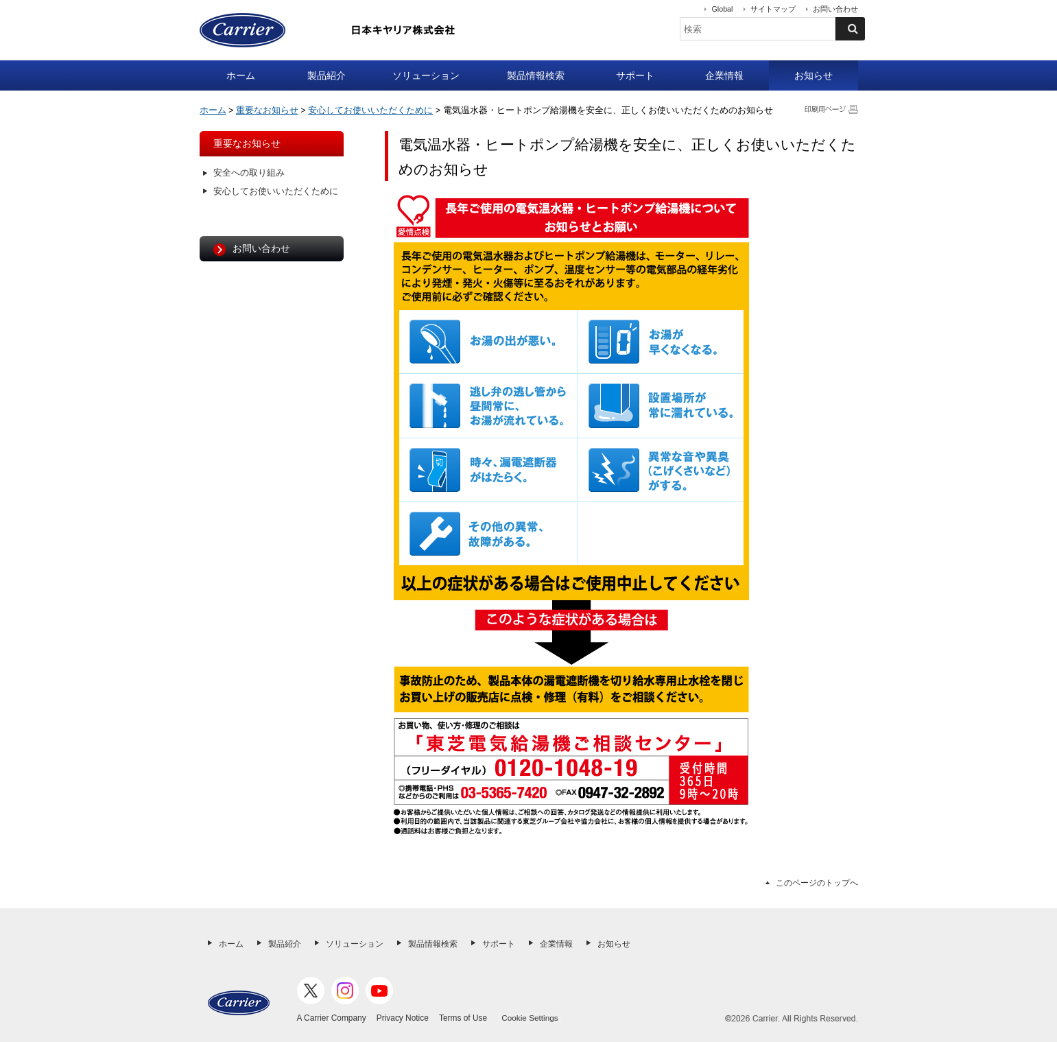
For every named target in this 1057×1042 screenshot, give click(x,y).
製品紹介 (326, 75)
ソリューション (426, 75)
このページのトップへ (817, 883)
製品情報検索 (536, 75)
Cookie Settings (529, 1017)
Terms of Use (463, 1018)
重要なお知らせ (267, 110)
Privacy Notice (403, 1018)
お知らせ (813, 75)
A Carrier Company (331, 1018)
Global (722, 9)
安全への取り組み (249, 173)
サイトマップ (773, 9)
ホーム (240, 75)
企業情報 (724, 75)
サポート (635, 75)
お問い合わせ (835, 9)
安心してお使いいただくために (370, 110)
